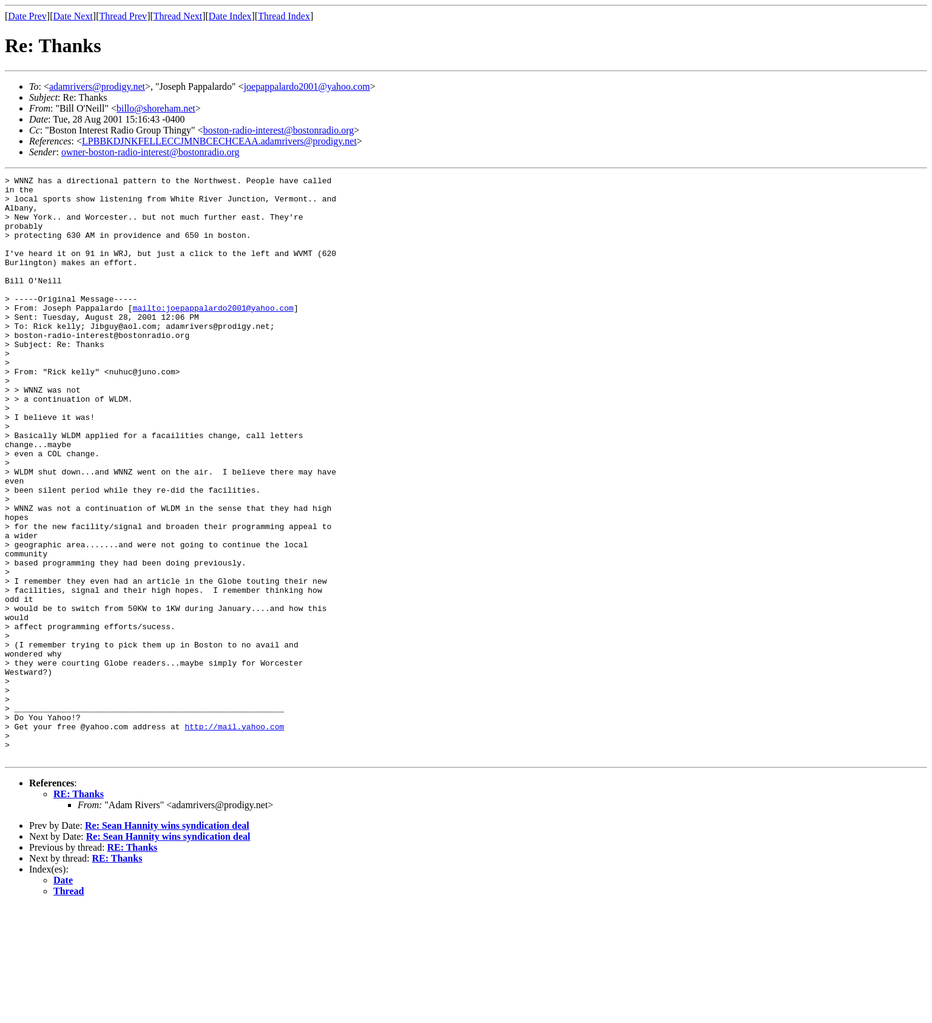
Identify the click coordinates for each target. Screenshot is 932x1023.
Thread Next (178, 16)
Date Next (73, 16)
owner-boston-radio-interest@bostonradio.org (150, 152)
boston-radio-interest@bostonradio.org (278, 130)
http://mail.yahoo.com (234, 837)
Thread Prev (123, 16)
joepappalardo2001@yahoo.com (307, 86)
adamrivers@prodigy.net (97, 86)
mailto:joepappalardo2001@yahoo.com (213, 334)
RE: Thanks (78, 910)
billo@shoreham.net (155, 108)
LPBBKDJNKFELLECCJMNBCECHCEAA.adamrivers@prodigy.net (219, 141)
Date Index (230, 16)
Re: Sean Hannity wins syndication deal (167, 942)
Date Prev (27, 16)
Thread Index (284, 16)
